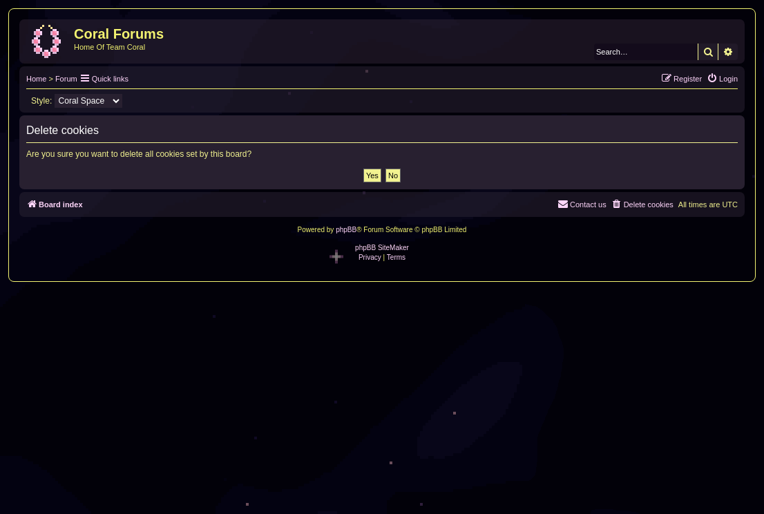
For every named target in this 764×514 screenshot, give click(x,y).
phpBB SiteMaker (382, 247)
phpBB (346, 230)
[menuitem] (722, 78)
